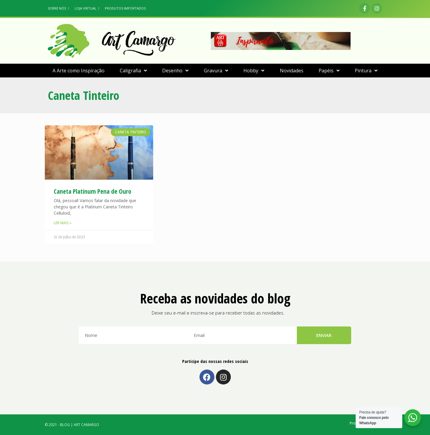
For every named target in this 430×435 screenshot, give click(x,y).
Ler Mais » (62, 222)
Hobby (253, 70)
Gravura (216, 70)
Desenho (175, 70)
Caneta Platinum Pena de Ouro (92, 191)
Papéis (329, 70)
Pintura (366, 70)
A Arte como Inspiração (79, 70)
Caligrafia (133, 70)
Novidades (291, 70)
